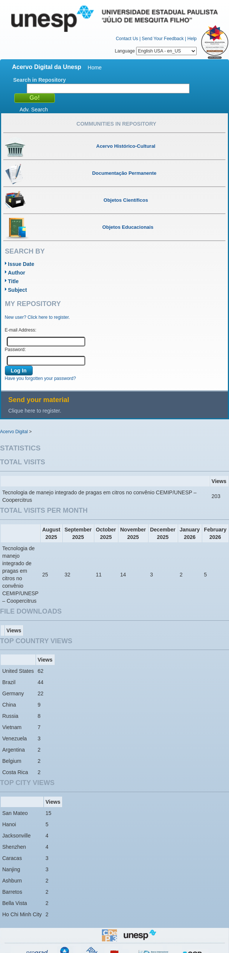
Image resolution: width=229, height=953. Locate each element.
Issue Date (21, 264)
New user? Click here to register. (37, 317)
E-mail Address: (20, 330)
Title (13, 281)
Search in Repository (39, 80)
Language (156, 51)
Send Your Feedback (163, 38)
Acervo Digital (14, 431)
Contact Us (127, 38)
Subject (17, 290)
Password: (15, 349)
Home (95, 68)
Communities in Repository (116, 124)
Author (16, 273)
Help (192, 38)
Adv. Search (34, 110)
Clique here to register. (34, 411)
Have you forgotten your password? (40, 378)
